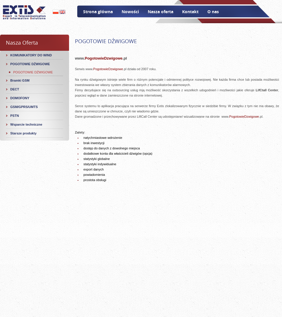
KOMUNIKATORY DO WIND (31, 55)
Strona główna (98, 11)
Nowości (130, 11)
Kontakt (190, 11)
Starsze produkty (23, 133)
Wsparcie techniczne (26, 124)
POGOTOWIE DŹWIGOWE (30, 64)
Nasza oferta (160, 11)
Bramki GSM (19, 80)
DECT (14, 89)
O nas (213, 11)
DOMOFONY (19, 98)
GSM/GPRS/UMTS (24, 107)
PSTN (14, 115)
